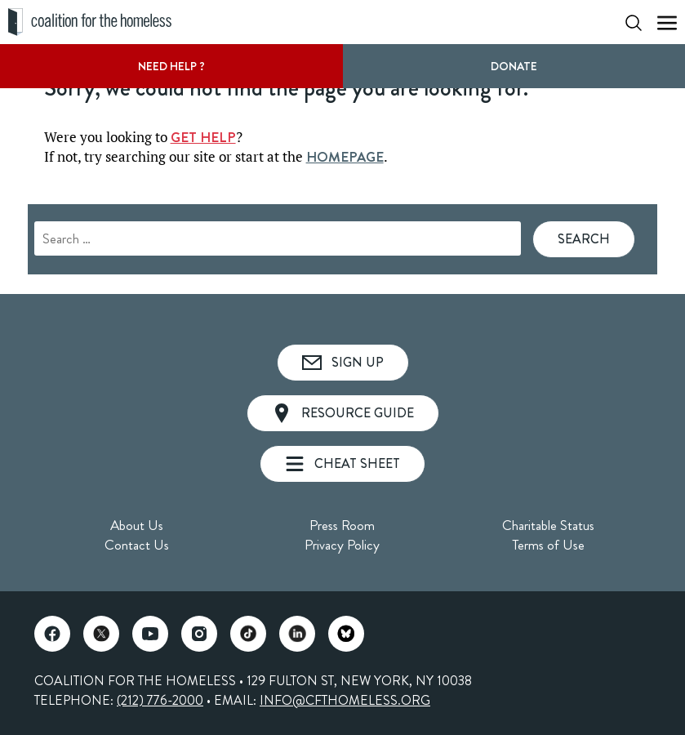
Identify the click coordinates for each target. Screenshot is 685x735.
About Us (136, 525)
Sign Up (343, 362)
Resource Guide (343, 413)
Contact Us (137, 545)
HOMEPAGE (345, 157)
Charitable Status (548, 525)
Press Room (342, 525)
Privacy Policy (342, 545)
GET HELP (203, 137)
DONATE (514, 66)
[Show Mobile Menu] (667, 22)
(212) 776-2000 (160, 700)
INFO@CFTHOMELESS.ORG (345, 700)
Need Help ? (171, 66)
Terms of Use (548, 545)
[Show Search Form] (633, 22)
